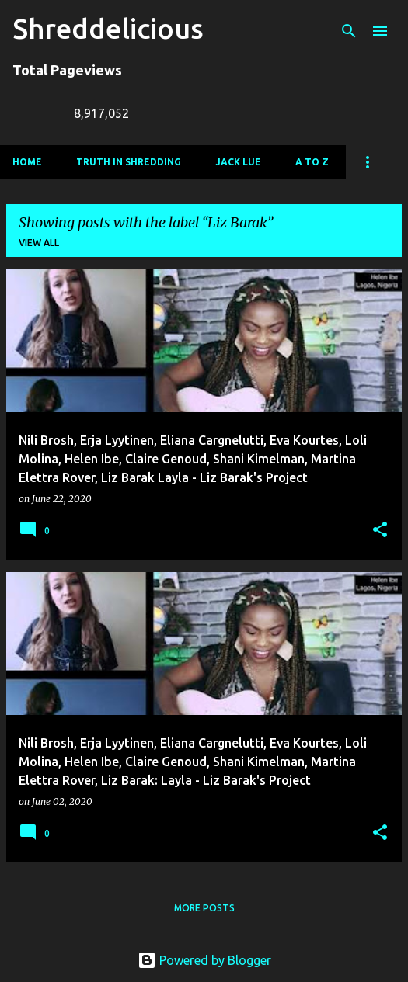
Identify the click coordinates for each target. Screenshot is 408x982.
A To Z (312, 162)
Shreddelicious (108, 28)
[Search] (349, 31)
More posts (204, 908)
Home (27, 162)
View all (39, 243)
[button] (380, 530)
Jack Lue (238, 162)
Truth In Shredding (128, 162)
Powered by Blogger (204, 960)
